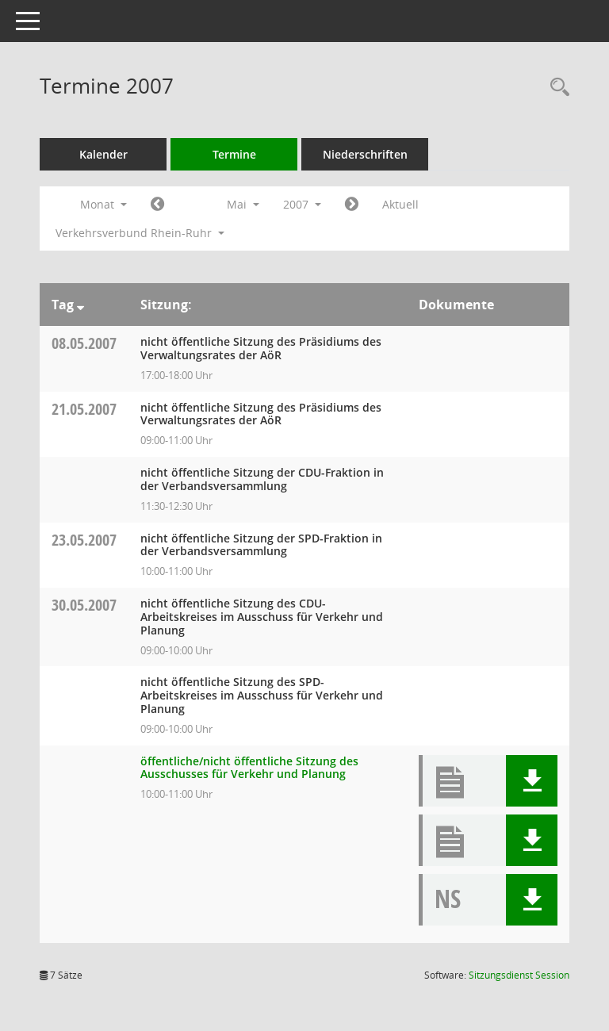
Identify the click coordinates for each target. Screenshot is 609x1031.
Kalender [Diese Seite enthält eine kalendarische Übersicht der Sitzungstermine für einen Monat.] (103, 154)
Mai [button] (243, 204)
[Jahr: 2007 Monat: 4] (157, 204)
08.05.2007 (84, 343)
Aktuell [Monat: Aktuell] (400, 204)
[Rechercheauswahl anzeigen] (555, 88)
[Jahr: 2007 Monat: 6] (351, 204)
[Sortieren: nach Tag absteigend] (80, 304)
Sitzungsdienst (519, 975)
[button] (531, 781)
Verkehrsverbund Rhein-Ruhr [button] (140, 232)
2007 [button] (302, 204)
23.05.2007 (84, 539)
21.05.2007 (84, 409)
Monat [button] (103, 204)
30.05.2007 (84, 604)
